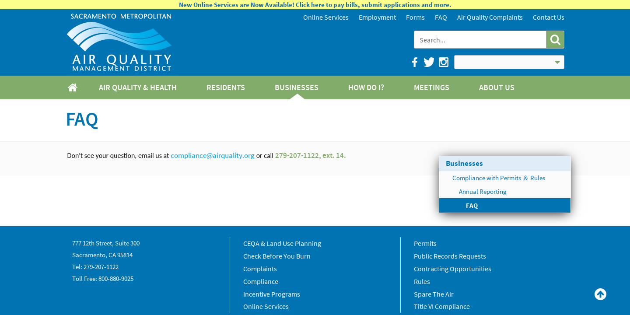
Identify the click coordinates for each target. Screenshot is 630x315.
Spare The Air (434, 294)
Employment (377, 17)
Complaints (260, 268)
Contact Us (548, 17)
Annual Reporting (483, 191)
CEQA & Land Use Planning (282, 243)
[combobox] (481, 39)
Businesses (464, 163)
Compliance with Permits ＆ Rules (498, 178)
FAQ (441, 17)
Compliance (260, 281)
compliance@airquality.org (213, 155)
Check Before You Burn (277, 256)
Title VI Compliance (442, 306)
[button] (555, 39)
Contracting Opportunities (452, 268)
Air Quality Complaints (490, 17)
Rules (422, 281)
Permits (425, 243)
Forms (415, 17)
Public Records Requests (450, 256)
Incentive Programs (271, 294)
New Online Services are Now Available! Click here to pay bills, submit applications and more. (315, 4)
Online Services (326, 17)
